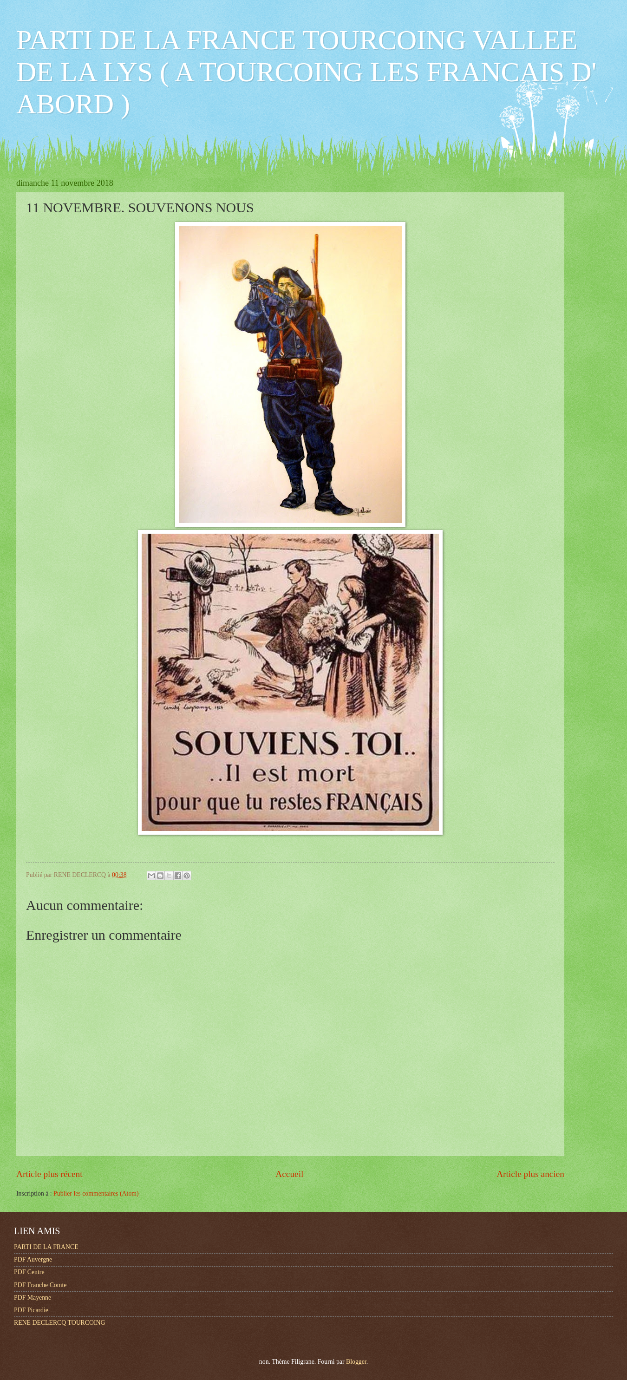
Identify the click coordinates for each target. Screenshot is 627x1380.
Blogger (356, 1361)
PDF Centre (29, 1272)
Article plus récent (49, 1174)
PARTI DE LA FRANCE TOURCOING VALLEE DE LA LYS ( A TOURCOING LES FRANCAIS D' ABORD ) (306, 72)
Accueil (289, 1174)
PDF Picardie (31, 1310)
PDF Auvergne (33, 1259)
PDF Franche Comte (40, 1285)
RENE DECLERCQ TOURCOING (59, 1322)
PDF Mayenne (32, 1297)
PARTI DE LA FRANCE (46, 1246)
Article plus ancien (530, 1174)
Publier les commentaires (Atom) (96, 1193)
